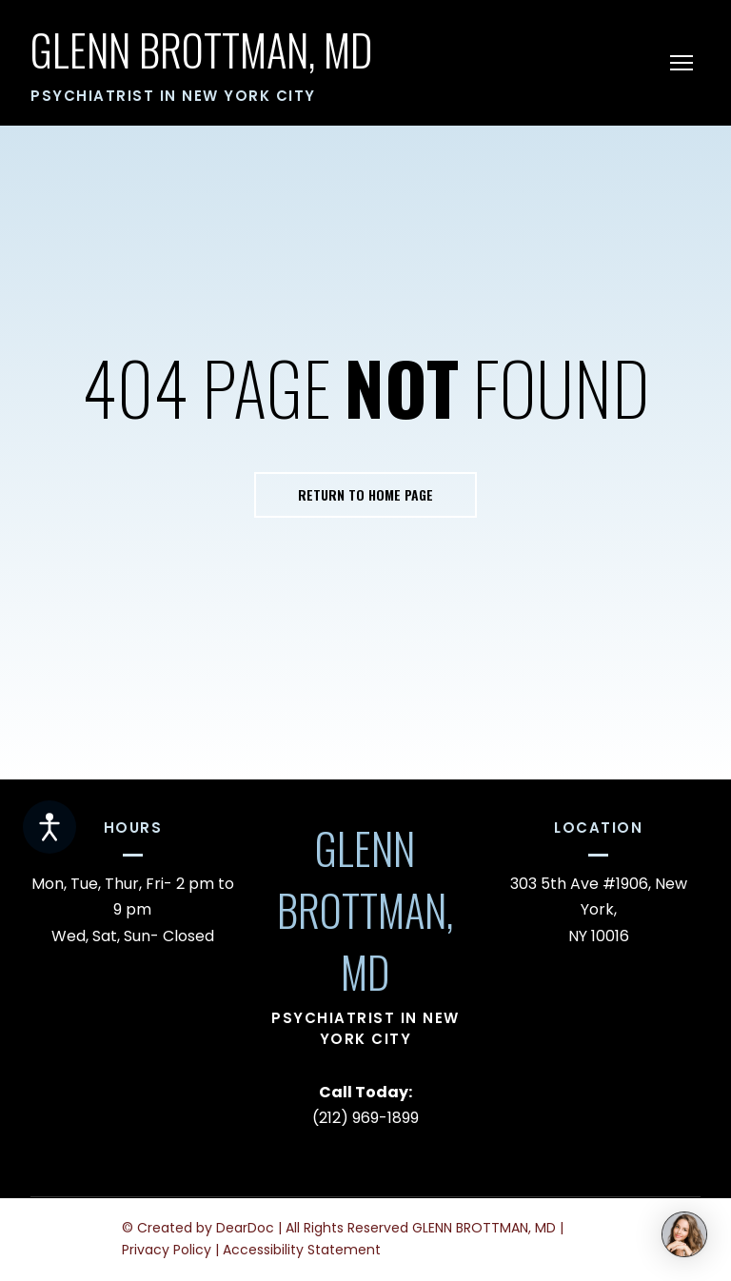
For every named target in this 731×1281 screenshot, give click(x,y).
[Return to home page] (201, 50)
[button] (365, 495)
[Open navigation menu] (681, 63)
